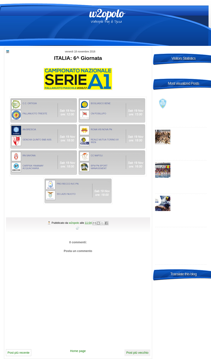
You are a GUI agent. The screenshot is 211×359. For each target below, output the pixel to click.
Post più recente (19, 352)
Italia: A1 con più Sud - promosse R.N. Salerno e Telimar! (189, 168)
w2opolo (106, 13)
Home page (78, 351)
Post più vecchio (137, 352)
